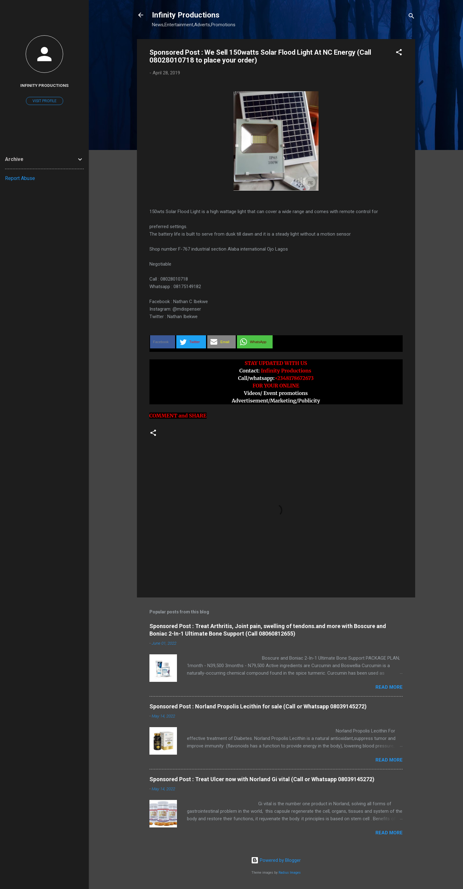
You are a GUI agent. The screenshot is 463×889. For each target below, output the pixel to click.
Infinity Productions (185, 15)
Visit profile (45, 101)
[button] (399, 53)
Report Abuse (20, 178)
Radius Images (290, 873)
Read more (389, 687)
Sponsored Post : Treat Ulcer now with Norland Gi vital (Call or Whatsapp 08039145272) (262, 779)
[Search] (411, 17)
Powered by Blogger (276, 860)
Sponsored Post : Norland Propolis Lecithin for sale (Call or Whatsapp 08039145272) (258, 706)
